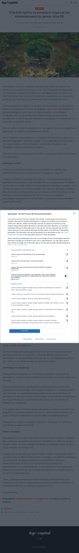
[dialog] (39, 276)
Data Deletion (27, 339)
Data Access (39, 339)
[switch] (66, 254)
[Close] (75, 214)
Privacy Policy (51, 339)
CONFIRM (25, 331)
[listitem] (39, 250)
